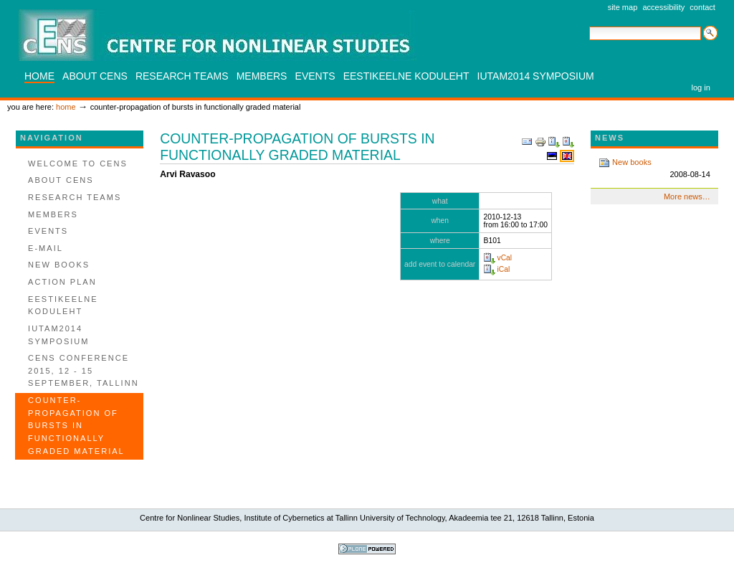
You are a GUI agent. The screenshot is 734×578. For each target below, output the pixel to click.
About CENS (95, 76)
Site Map (623, 7)
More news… (687, 196)
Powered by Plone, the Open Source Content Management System (367, 549)
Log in (701, 87)
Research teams (182, 76)
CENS (217, 35)
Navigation (51, 137)
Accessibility (663, 7)
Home (39, 76)
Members (262, 76)
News (609, 137)
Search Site (588, 25)
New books (654, 169)
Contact (702, 7)
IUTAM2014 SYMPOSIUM (535, 76)
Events (315, 76)
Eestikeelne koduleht (406, 76)
